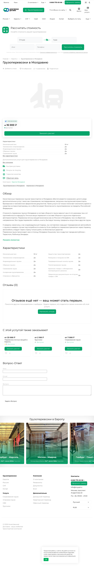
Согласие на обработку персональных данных (75, 52)
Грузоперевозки (10, 476)
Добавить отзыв (11, 68)
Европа (17, 19)
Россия (5, 19)
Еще (42, 2)
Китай (61, 19)
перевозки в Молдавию (35, 186)
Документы (38, 486)
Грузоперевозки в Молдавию (14, 186)
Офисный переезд (41, 503)
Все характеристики (10, 156)
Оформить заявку (72, 2)
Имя (4, 369)
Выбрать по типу (74, 19)
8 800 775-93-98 (56, 2)
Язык (15, 2)
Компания (37, 476)
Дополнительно (40, 493)
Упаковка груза (9, 500)
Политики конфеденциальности (48, 52)
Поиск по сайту (59, 10)
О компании (32, 2)
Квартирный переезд (42, 500)
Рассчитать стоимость (73, 47)
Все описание (8, 162)
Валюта (6, 2)
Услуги (6, 493)
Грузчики (38, 340)
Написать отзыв (47, 311)
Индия (52, 19)
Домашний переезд (41, 497)
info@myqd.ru (76, 487)
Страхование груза (72, 340)
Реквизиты (37, 482)
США (36, 19)
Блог (35, 489)
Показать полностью (11, 240)
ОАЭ (44, 19)
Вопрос (6, 384)
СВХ (4, 503)
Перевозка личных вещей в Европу (16, 341)
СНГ (26, 19)
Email (5, 376)
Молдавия (21, 182)
